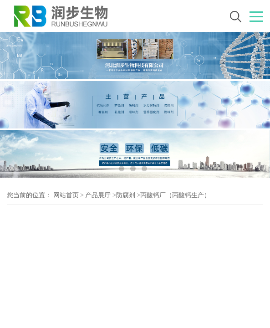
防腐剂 (125, 195)
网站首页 (66, 195)
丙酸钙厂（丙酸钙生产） (175, 195)
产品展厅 (98, 195)
